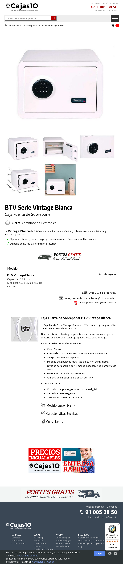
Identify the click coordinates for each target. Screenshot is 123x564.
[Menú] (118, 525)
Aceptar (99, 553)
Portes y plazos (63, 543)
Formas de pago (63, 540)
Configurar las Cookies (44, 549)
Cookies (37, 546)
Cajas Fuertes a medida (88, 537)
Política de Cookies (28, 555)
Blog (80, 546)
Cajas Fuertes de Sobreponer (23, 25)
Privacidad (38, 540)
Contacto (16, 537)
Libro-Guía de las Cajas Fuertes (92, 540)
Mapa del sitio (62, 546)
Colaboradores (18, 543)
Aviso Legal (39, 537)
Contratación (40, 543)
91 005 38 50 (105, 6)
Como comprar (63, 537)
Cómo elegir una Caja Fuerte (91, 543)
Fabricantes (17, 540)
